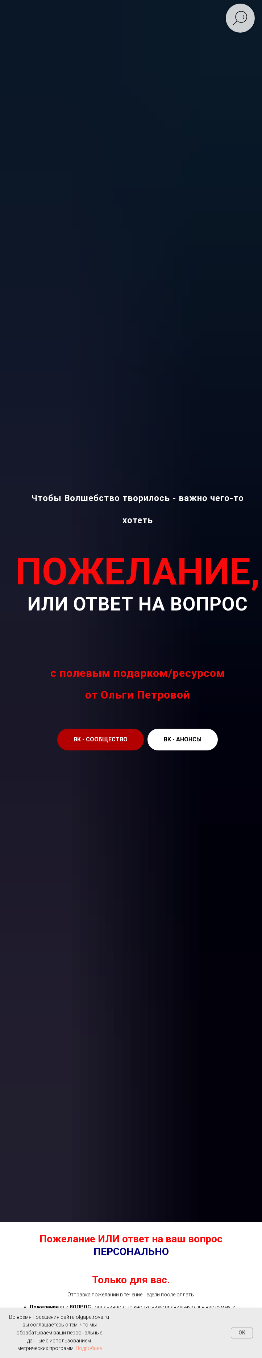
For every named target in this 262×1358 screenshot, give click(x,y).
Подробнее (89, 1348)
